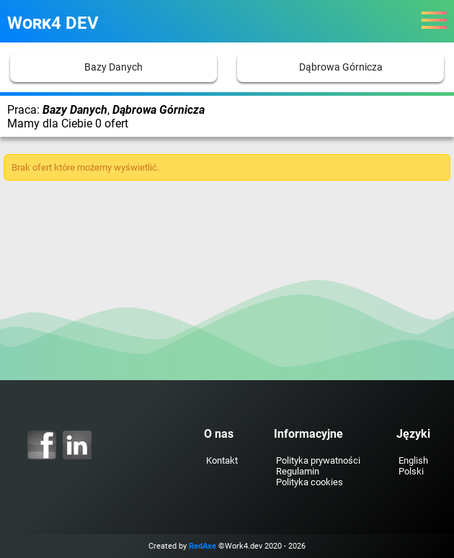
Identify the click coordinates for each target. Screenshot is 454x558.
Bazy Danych (113, 67)
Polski (411, 471)
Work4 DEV (53, 23)
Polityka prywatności (318, 460)
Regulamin (297, 471)
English (413, 460)
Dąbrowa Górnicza (341, 67)
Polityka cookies (309, 482)
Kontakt (222, 460)
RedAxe (202, 546)
